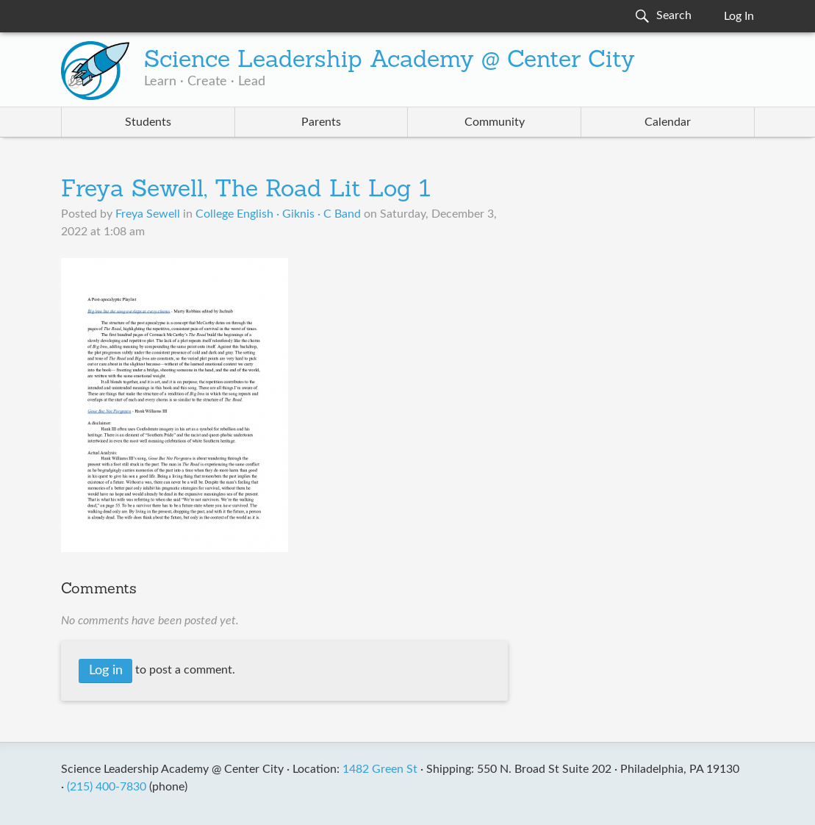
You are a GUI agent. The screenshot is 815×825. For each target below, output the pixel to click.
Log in (106, 670)
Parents (321, 122)
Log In (739, 16)
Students (148, 122)
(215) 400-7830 (106, 787)
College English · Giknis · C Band (278, 214)
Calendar (668, 122)
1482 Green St (379, 769)
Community (494, 122)
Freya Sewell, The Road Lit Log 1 (246, 190)
